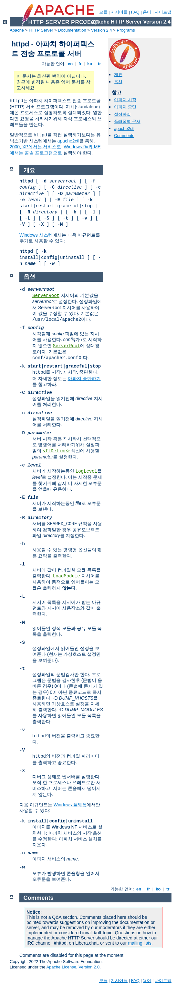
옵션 (118, 81)
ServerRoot (45, 295)
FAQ (135, 12)
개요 (118, 74)
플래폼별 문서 (127, 121)
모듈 (103, 12)
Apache (17, 30)
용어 (147, 12)
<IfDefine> (56, 451)
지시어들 (119, 12)
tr (99, 63)
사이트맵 (163, 12)
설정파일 (122, 114)
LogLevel (86, 471)
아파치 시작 (125, 99)
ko (89, 63)
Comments (124, 135)
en (70, 63)
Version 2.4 (101, 30)
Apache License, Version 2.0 (72, 967)
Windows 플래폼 (70, 804)
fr (80, 63)
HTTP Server (41, 30)
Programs (126, 30)
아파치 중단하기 (84, 378)
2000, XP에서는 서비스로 (35, 146)
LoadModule (66, 576)
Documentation (72, 30)
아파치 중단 (125, 106)
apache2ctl (68, 140)
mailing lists (139, 943)
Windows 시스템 (36, 235)
